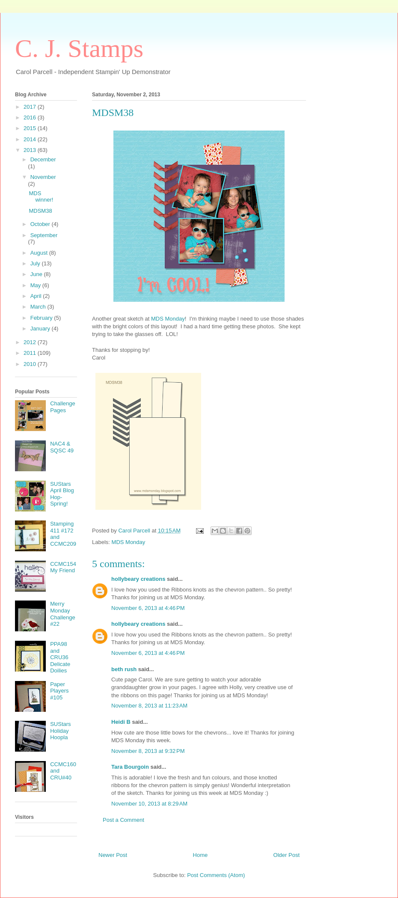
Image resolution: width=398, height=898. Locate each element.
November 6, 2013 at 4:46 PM (148, 608)
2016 (31, 117)
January (41, 328)
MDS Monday (168, 318)
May (36, 285)
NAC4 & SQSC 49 (62, 447)
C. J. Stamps (79, 48)
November (43, 177)
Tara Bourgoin (130, 767)
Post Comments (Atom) (216, 875)
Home (200, 855)
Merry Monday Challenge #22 (62, 614)
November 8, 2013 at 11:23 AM (149, 705)
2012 (31, 342)
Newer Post (112, 855)
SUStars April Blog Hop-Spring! (62, 494)
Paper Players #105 (59, 691)
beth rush (124, 669)
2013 (31, 150)
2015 (31, 128)
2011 (31, 353)
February (42, 318)
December (43, 159)
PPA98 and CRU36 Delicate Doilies (60, 657)
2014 (31, 139)
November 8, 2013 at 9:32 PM (148, 751)
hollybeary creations (138, 579)
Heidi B (121, 722)
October (41, 224)
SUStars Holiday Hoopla (60, 730)
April (36, 296)
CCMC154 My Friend (63, 567)
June (37, 274)
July (36, 263)
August (39, 253)
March (39, 306)
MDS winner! (41, 196)
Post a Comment (123, 820)
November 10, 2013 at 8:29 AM (149, 803)
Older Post (286, 855)
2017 (31, 107)
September (44, 235)
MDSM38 (40, 211)
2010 (31, 364)
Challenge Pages (62, 406)
